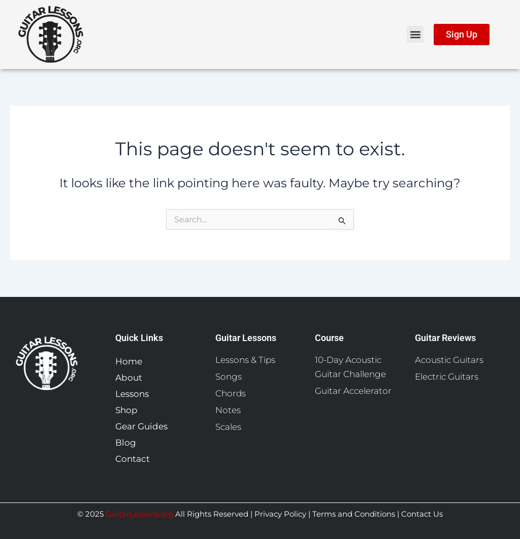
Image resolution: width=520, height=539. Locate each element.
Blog (125, 442)
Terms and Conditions (353, 514)
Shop (129, 410)
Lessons (134, 394)
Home (128, 361)
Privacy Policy (280, 514)
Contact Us (421, 514)
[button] (415, 34)
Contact (132, 459)
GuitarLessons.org (139, 514)
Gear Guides (144, 426)
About (128, 378)
